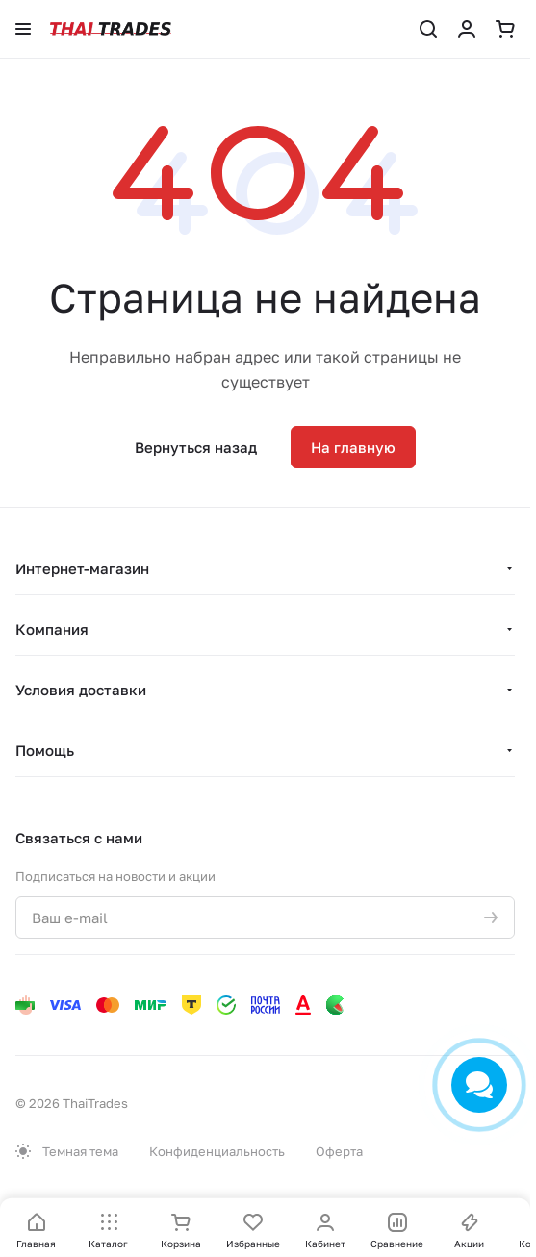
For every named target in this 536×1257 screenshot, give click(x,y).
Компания (52, 629)
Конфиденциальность (217, 1151)
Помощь (44, 750)
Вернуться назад (196, 447)
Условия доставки (80, 689)
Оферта (339, 1151)
